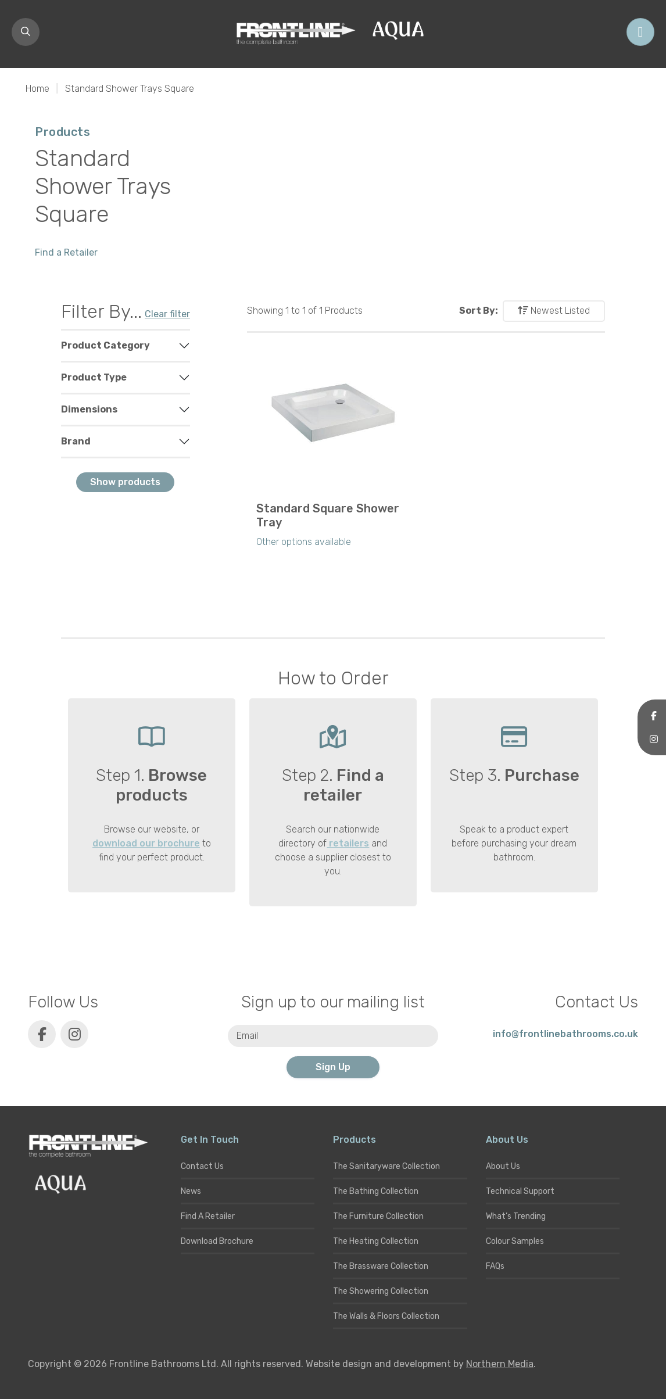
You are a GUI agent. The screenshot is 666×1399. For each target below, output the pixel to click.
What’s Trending (516, 1216)
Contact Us (202, 1166)
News (191, 1191)
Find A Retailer (208, 1216)
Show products (125, 481)
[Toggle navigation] (640, 32)
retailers (348, 843)
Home (37, 88)
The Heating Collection (375, 1241)
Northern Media (499, 1363)
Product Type (94, 377)
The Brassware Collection (380, 1266)
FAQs (495, 1266)
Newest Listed (554, 310)
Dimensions (89, 409)
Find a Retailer (66, 252)
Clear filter (167, 314)
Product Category (105, 345)
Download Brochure (217, 1241)
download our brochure (146, 843)
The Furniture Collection (378, 1216)
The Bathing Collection (375, 1191)
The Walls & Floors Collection (386, 1316)
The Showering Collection (380, 1291)
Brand (76, 441)
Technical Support (520, 1191)
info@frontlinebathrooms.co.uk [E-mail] (565, 1033)
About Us (503, 1166)
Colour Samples (515, 1241)
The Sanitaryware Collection (386, 1166)
